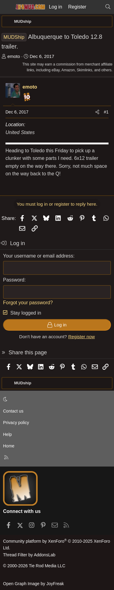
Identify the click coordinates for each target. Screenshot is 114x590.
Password (13, 279)
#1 (106, 112)
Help (7, 434)
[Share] (97, 112)
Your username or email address (38, 255)
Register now (81, 336)
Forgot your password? (28, 302)
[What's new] (95, 7)
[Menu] (6, 7)
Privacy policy (16, 422)
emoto (13, 56)
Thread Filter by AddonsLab (29, 554)
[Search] (108, 7)
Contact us (13, 411)
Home (8, 445)
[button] (56, 399)
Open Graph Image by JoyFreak (33, 583)
